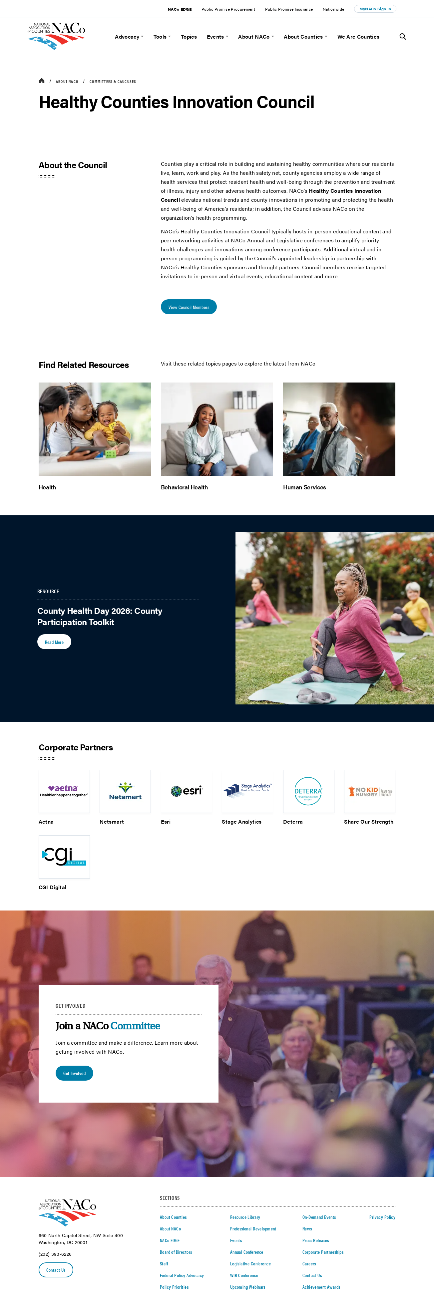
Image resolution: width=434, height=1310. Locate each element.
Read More (54, 642)
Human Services (304, 487)
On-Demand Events (319, 1216)
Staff (164, 1263)
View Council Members (189, 307)
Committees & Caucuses (113, 81)
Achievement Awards (321, 1286)
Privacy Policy (382, 1216)
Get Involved (74, 1073)
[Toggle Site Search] (402, 36)
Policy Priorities (174, 1286)
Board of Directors (176, 1251)
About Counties (303, 36)
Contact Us (56, 1269)
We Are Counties (358, 36)
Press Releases (315, 1240)
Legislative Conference (250, 1263)
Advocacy (127, 36)
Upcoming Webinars (247, 1286)
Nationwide (333, 9)
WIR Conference (244, 1275)
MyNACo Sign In (375, 9)
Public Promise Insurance (289, 9)
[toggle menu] (141, 36)
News (307, 1228)
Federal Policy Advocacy (182, 1275)
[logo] (56, 48)
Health (47, 487)
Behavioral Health (184, 487)
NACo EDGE (180, 9)
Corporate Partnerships (322, 1251)
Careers (309, 1263)
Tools (160, 36)
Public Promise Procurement (228, 9)
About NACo (253, 36)
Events (215, 36)
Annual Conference (246, 1251)
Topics (189, 36)
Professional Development (253, 1228)
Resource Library (245, 1216)
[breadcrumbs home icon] (42, 81)
